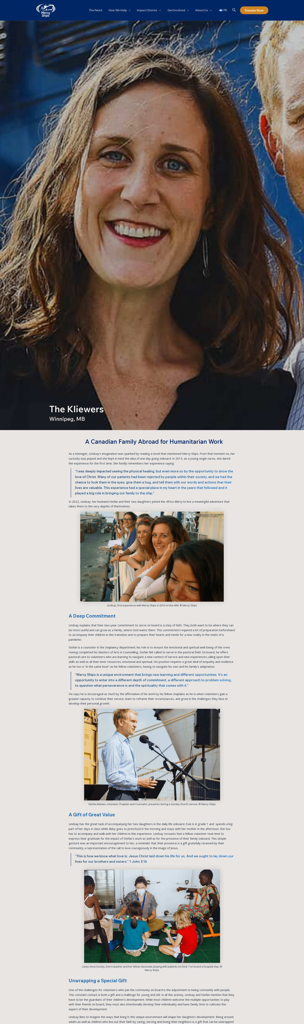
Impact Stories (151, 10)
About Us (204, 10)
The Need (99, 10)
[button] (131, 10)
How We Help (122, 10)
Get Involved (179, 10)
